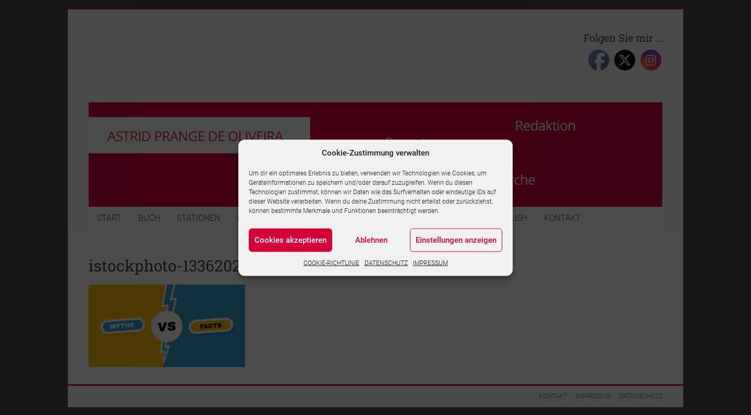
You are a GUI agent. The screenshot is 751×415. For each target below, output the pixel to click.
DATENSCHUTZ (386, 262)
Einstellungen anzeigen (456, 240)
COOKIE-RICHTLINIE (331, 262)
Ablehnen (371, 240)
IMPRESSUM (430, 262)
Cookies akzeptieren (290, 240)
